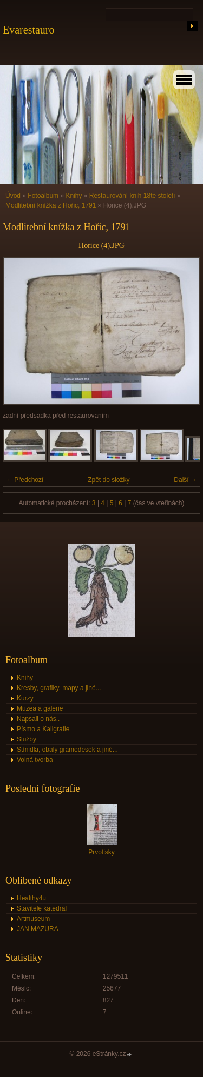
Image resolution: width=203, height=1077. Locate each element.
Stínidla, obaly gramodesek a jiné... (67, 749)
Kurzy (25, 698)
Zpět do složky (108, 480)
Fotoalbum (43, 195)
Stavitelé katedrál (42, 908)
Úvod (13, 195)
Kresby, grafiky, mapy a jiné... (59, 688)
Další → (185, 480)
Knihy (74, 195)
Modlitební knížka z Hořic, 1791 (50, 205)
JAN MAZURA (37, 929)
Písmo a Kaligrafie (43, 729)
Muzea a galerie (40, 708)
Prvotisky (101, 852)
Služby (26, 739)
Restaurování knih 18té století (132, 195)
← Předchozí (24, 480)
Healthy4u (31, 898)
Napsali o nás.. (38, 719)
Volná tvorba (35, 760)
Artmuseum (33, 918)
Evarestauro (29, 30)
